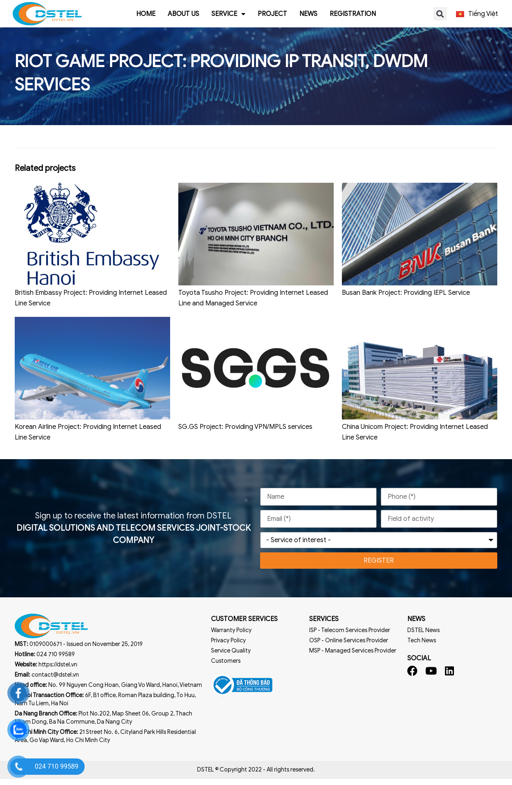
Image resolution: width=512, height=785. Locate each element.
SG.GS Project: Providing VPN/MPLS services (245, 433)
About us (183, 14)
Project (272, 14)
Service (228, 14)
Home (145, 14)
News (308, 14)
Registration (353, 14)
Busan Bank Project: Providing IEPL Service (406, 299)
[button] (440, 13)
